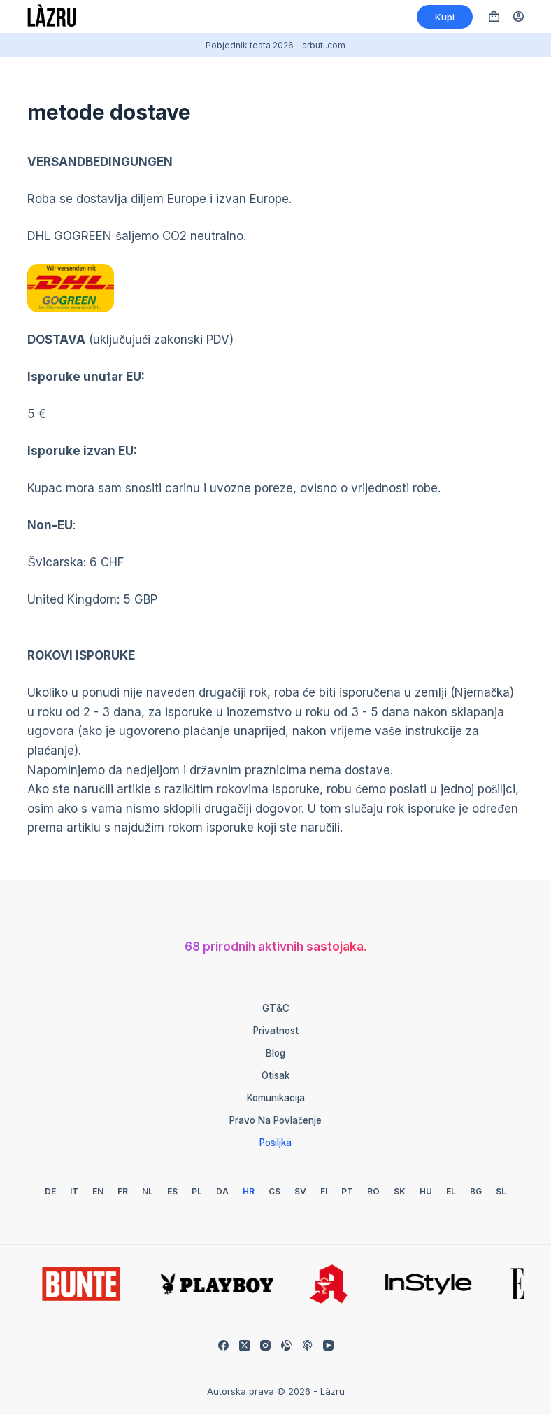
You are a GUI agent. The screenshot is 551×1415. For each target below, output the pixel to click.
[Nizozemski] (147, 1191)
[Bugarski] (476, 1191)
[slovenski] (501, 1191)
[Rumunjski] (373, 1191)
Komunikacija (276, 1097)
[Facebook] (223, 1345)
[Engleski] (97, 1191)
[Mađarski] (426, 1191)
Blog (275, 1053)
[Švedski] (300, 1191)
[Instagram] (265, 1345)
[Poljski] (197, 1191)
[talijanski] (74, 1191)
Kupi (445, 16)
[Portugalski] (347, 1191)
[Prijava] (518, 16)
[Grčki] (451, 1191)
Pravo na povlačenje (275, 1120)
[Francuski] (122, 1191)
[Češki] (274, 1191)
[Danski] (222, 1191)
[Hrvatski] (249, 1191)
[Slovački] (400, 1191)
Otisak (275, 1075)
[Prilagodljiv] (286, 1345)
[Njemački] (50, 1191)
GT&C (275, 1008)
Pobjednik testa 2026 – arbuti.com (275, 45)
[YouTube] (328, 1345)
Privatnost (276, 1030)
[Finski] (323, 1191)
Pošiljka (275, 1142)
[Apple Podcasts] (307, 1345)
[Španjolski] (172, 1191)
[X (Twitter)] (244, 1345)
